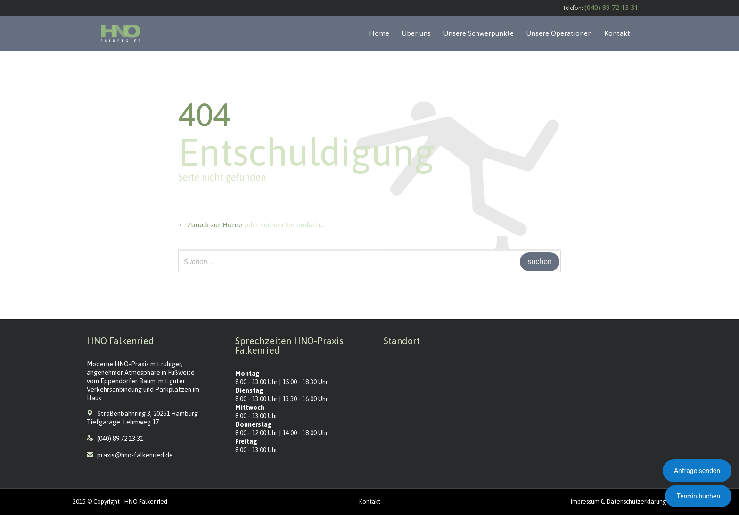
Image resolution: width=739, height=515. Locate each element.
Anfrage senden (697, 470)
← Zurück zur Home (210, 225)
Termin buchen (698, 496)
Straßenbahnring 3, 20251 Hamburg (147, 413)
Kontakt (369, 501)
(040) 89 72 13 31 (611, 7)
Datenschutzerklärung (636, 501)
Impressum (585, 501)
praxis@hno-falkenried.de (130, 455)
